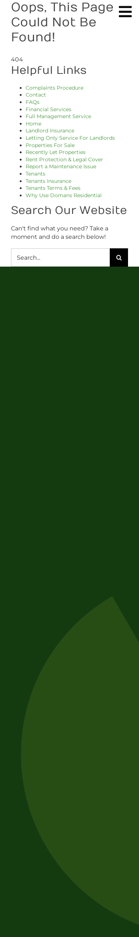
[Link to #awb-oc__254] (125, 11)
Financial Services (48, 109)
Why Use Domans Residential (64, 195)
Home (33, 123)
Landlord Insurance (50, 130)
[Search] (119, 257)
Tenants (35, 173)
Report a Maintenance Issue (61, 166)
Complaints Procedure (54, 87)
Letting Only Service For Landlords (70, 138)
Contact (36, 94)
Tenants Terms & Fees (53, 188)
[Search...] (60, 257)
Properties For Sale (50, 145)
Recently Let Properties (56, 152)
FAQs (33, 102)
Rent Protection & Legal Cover (64, 159)
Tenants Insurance (48, 181)
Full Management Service (58, 116)
